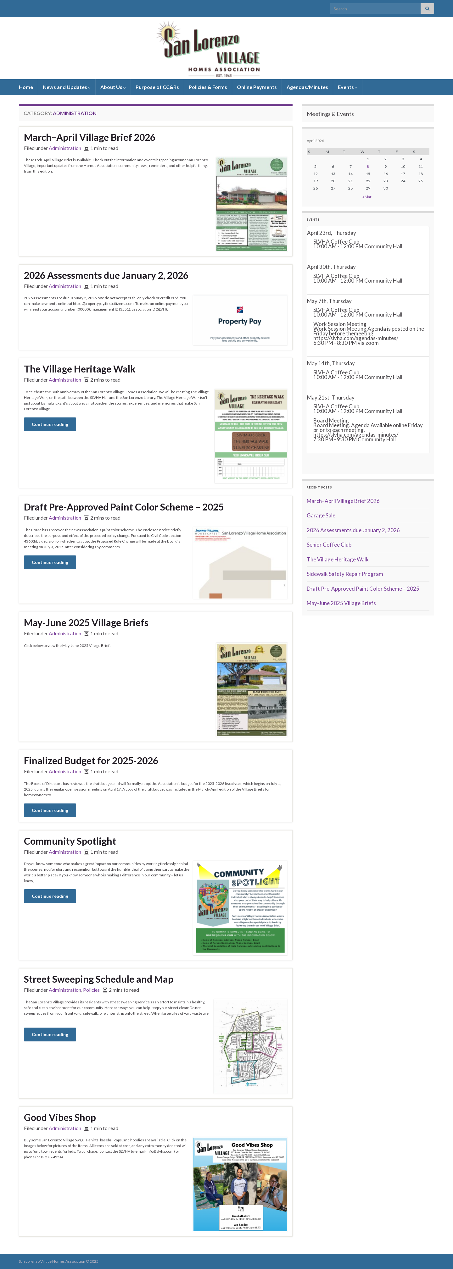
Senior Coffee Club (329, 544)
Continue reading (50, 424)
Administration (65, 148)
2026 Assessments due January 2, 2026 (106, 275)
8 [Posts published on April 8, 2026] (368, 166)
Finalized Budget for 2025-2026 (91, 760)
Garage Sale (321, 515)
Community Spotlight (70, 841)
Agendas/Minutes (307, 87)
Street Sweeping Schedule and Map (98, 979)
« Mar (367, 196)
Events (347, 87)
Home (26, 87)
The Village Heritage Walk (80, 368)
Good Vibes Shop (60, 1117)
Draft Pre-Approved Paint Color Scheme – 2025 (124, 506)
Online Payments (257, 87)
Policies (91, 990)
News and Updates (67, 87)
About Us (113, 87)
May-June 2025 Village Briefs (86, 622)
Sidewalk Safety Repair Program (345, 574)
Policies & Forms (208, 87)
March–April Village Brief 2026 (89, 137)
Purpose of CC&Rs (157, 87)
